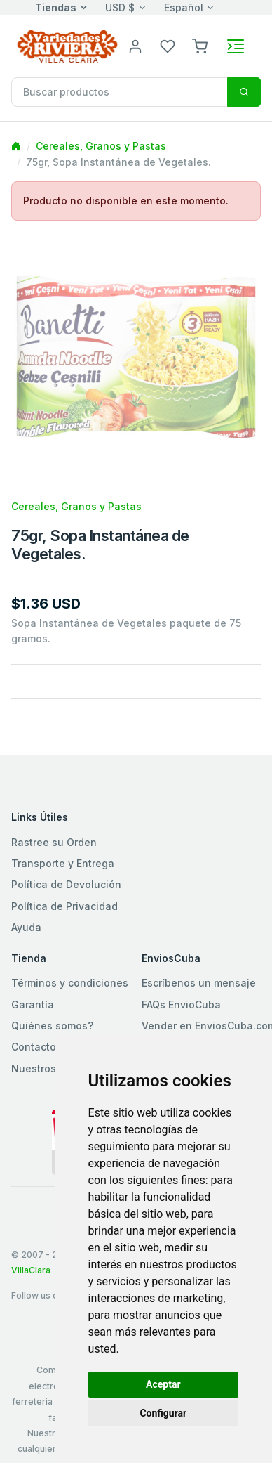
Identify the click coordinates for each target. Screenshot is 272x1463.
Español (183, 7)
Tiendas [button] (55, 7)
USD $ (120, 7)
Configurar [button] (163, 1413)
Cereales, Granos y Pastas (101, 146)
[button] (200, 45)
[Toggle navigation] (235, 46)
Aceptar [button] (163, 1384)
